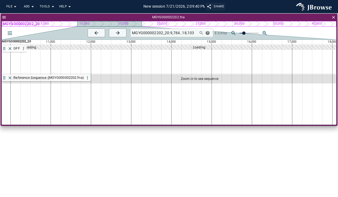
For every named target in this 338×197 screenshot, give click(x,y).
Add (29, 7)
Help (65, 7)
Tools (47, 7)
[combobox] (163, 33)
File (12, 7)
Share (215, 6)
